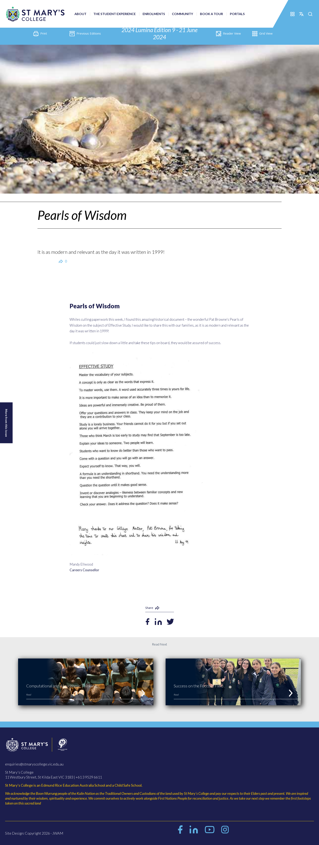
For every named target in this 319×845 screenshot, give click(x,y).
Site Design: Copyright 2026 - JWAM (34, 833)
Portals (237, 14)
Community (182, 14)
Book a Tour (211, 14)
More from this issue (6, 423)
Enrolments (154, 14)
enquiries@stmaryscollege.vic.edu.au (34, 764)
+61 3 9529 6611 (88, 777)
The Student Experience (114, 14)
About (80, 14)
